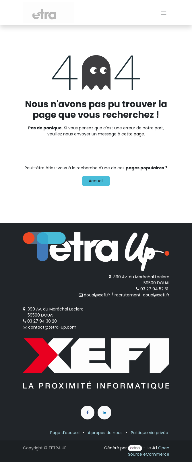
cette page (132, 134)
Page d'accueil (64, 433)
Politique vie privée (149, 433)
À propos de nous (105, 433)
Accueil (96, 181)
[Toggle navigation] (163, 13)
